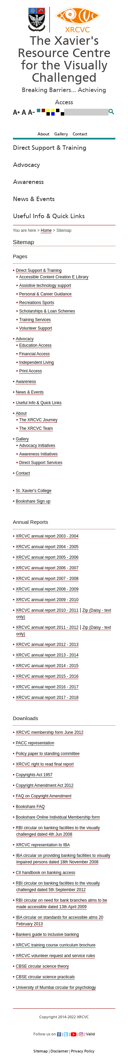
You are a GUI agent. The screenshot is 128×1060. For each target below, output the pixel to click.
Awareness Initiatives (38, 454)
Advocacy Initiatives (37, 445)
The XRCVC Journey (38, 420)
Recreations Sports (36, 302)
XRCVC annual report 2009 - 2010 (47, 599)
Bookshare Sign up (33, 501)
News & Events (34, 199)
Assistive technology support (45, 285)
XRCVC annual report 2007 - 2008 (47, 578)
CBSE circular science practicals (45, 977)
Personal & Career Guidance (45, 294)
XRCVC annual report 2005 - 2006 (47, 557)
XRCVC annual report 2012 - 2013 (47, 644)
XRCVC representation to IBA (43, 845)
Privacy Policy (83, 1051)
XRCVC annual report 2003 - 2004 (47, 536)
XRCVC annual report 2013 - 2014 (47, 655)
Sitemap (40, 1051)
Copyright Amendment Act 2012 (44, 785)
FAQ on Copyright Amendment (43, 796)
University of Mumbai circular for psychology (56, 987)
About (43, 134)
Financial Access (34, 354)
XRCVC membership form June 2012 (49, 732)
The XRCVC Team (36, 428)
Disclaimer (59, 1051)
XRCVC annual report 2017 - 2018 (47, 697)
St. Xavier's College (33, 490)
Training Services (35, 319)
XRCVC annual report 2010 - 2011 (47, 610)
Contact (80, 134)
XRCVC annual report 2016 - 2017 (47, 687)
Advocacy (26, 165)
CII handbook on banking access (45, 872)
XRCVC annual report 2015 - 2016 (47, 676)
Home (46, 230)
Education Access (35, 345)
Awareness (28, 182)
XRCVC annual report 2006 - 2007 (47, 568)
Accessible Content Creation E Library (53, 277)
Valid (90, 1034)
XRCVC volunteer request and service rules (55, 955)
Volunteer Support (35, 328)
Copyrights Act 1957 (34, 774)
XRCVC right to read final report (44, 764)
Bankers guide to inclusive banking (47, 934)
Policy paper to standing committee (48, 753)
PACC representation (35, 743)
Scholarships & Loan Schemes (47, 311)
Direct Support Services (40, 462)
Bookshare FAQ (30, 806)
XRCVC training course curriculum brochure (55, 945)
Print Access (30, 371)
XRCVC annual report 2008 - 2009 (47, 589)
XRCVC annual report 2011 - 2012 (47, 627)
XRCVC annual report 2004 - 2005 (47, 546)
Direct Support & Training (49, 148)
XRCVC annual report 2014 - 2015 (47, 665)
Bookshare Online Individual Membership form (58, 817)
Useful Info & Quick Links (49, 216)
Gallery (61, 134)
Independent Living (36, 362)
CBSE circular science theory (42, 966)
